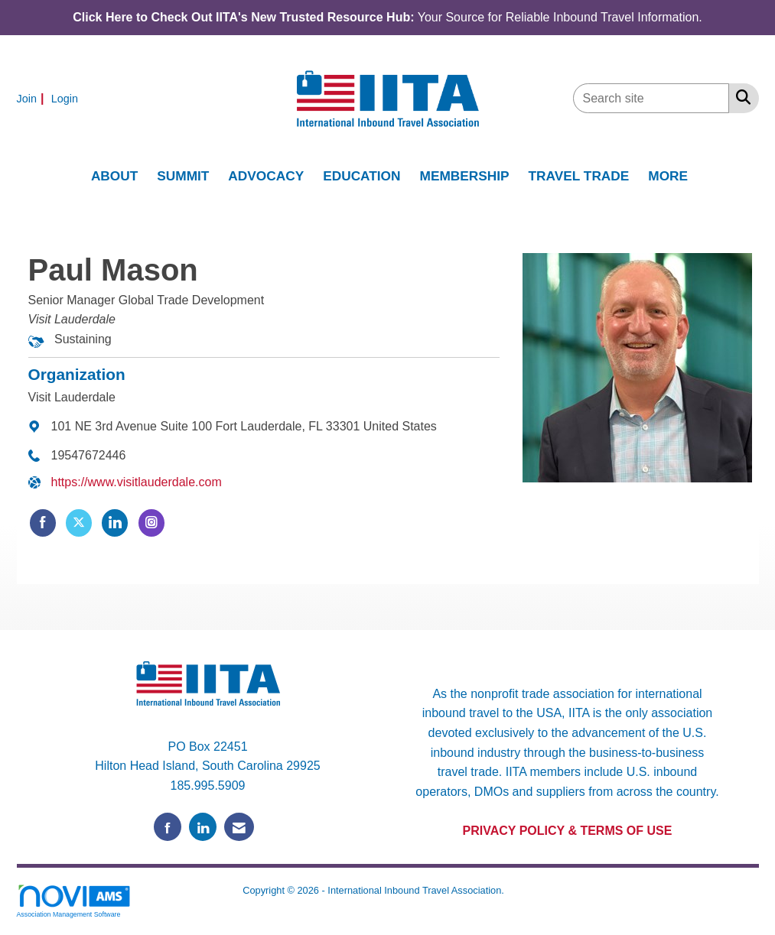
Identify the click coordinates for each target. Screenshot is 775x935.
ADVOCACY (266, 175)
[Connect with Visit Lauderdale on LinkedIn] (114, 523)
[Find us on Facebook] (167, 827)
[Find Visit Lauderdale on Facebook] (42, 523)
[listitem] (32, 98)
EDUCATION (361, 175)
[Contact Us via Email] (239, 827)
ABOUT (114, 175)
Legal (519, 890)
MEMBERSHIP (465, 175)
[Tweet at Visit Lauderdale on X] (78, 523)
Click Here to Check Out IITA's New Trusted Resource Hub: (243, 17)
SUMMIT (183, 175)
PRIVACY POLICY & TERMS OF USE (567, 830)
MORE (668, 175)
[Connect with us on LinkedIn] (203, 827)
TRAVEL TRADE (579, 175)
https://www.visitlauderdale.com (136, 482)
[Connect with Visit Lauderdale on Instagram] (151, 523)
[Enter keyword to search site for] (651, 98)
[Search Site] (740, 97)
